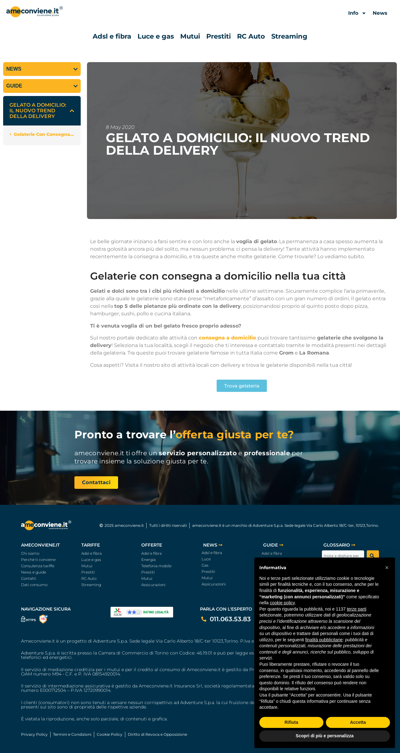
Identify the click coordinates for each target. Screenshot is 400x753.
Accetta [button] (358, 722)
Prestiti (218, 36)
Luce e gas (156, 36)
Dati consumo (34, 584)
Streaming (289, 36)
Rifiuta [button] (291, 722)
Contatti (28, 578)
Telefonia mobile (156, 565)
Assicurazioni (153, 584)
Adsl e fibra (112, 36)
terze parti (356, 608)
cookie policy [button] (282, 602)
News (380, 13)
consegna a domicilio (227, 338)
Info (357, 13)
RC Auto (251, 36)
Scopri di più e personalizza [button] (325, 735)
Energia (148, 559)
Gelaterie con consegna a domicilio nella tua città (44, 134)
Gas (205, 565)
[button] (71, 110)
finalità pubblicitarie (324, 639)
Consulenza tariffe (37, 565)
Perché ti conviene (38, 559)
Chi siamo (30, 553)
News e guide (33, 572)
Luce (206, 559)
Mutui (190, 36)
